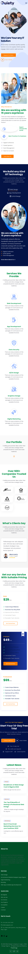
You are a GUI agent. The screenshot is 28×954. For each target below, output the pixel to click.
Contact (3, 910)
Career (3, 907)
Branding (3, 882)
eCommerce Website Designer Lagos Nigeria (13, 877)
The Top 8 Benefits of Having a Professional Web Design (14, 804)
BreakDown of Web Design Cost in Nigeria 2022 (14, 786)
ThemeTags (14, 948)
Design (6, 781)
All (14, 456)
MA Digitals (4, 894)
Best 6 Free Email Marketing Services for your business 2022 (12, 826)
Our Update (4, 905)
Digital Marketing (5, 880)
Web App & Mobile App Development (11, 885)
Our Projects (4, 902)
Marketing (7, 820)
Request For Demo (8, 55)
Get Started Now (10, 623)
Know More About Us (8, 259)
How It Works (6, 59)
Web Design (4, 875)
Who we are (4, 897)
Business (7, 799)
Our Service (4, 900)
